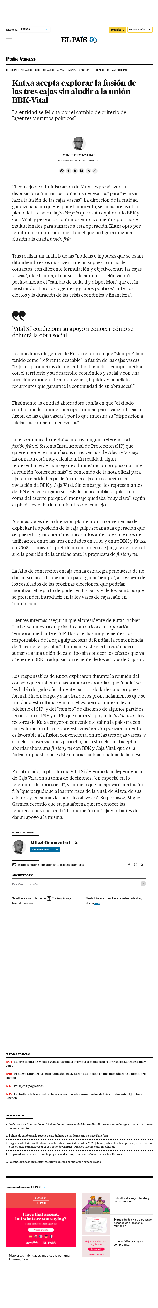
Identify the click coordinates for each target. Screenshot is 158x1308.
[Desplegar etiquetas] (143, 883)
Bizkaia (71, 70)
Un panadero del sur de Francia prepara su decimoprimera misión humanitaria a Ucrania (65, 1154)
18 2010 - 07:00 (87, 160)
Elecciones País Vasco (19, 70)
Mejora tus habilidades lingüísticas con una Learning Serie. (39, 1257)
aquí (97, 903)
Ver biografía (45, 849)
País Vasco (21, 59)
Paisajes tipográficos (29, 1086)
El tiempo (98, 70)
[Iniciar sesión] (140, 30)
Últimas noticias (117, 70)
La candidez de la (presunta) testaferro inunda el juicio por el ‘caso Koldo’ (55, 1161)
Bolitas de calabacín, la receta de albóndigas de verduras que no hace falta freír (58, 1135)
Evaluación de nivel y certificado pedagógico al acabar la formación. (133, 1223)
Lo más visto (15, 1115)
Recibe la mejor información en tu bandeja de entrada (51, 864)
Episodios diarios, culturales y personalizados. (131, 1200)
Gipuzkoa (84, 70)
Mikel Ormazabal (79, 155)
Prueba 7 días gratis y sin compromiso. (129, 1243)
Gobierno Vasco (44, 70)
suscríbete (117, 29)
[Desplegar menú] (9, 40)
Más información (23, 903)
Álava (60, 70)
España (33, 884)
